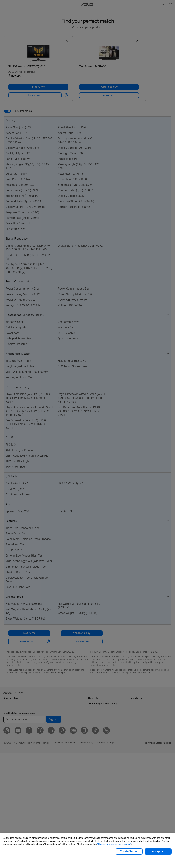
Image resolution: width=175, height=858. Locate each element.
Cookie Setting (129, 851)
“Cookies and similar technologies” (114, 844)
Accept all (158, 851)
